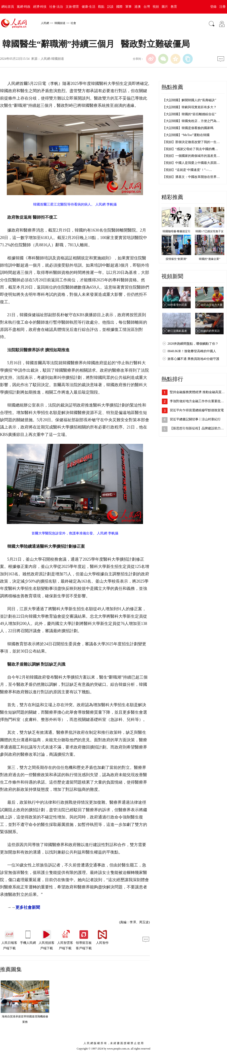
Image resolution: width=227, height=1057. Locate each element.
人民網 (45, 23)
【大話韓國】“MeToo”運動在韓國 (186, 135)
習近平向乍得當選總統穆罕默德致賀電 (197, 410)
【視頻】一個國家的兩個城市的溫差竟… (191, 156)
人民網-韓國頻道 (52, 58)
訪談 (110, 6)
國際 (119, 6)
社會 (73, 23)
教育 (174, 6)
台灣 (146, 6)
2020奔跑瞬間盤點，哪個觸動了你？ (193, 343)
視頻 (156, 6)
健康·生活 (88, 6)
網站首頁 (7, 6)
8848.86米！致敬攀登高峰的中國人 (192, 351)
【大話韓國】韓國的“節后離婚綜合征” (189, 114)
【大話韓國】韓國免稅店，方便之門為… (191, 121)
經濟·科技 (40, 6)
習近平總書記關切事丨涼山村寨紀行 (195, 419)
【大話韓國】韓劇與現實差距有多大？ (190, 107)
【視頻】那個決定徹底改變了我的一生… (191, 142)
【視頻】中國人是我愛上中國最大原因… (191, 163)
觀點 (101, 6)
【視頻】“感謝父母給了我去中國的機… (190, 149)
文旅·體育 (72, 6)
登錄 (213, 6)
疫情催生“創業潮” (176, 259)
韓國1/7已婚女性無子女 (209, 231)
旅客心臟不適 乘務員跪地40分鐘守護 (193, 359)
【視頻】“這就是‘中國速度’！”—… (187, 170)
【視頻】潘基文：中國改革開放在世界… (191, 177)
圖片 (165, 6)
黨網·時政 (23, 6)
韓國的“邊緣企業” (209, 259)
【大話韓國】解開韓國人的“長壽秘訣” (189, 100)
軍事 (128, 6)
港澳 (137, 6)
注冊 (222, 6)
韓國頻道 (59, 23)
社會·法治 (56, 6)
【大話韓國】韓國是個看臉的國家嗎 (188, 128)
